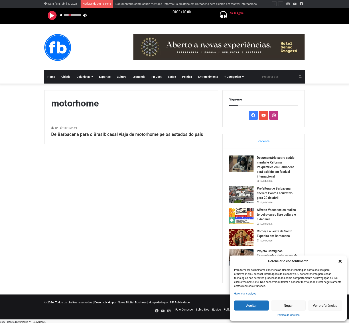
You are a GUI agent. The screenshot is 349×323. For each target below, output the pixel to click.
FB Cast (157, 76)
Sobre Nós (202, 310)
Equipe (216, 310)
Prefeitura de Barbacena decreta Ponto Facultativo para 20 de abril (275, 193)
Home (51, 76)
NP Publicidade (180, 303)
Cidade (66, 76)
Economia (138, 76)
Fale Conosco (184, 310)
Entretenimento (208, 76)
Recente (264, 141)
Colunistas (83, 76)
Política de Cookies (288, 315)
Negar (288, 306)
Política (187, 76)
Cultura (121, 76)
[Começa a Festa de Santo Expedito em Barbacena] (241, 237)
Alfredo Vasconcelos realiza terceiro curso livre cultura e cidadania (276, 214)
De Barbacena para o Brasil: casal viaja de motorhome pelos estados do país (127, 134)
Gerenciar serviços (245, 293)
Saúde (172, 76)
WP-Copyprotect (36, 320)
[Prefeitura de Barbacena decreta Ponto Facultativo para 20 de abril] (241, 194)
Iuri (56, 128)
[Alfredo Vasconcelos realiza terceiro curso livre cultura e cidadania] (241, 216)
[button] (340, 261)
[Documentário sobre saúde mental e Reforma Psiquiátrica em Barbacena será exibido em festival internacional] (241, 164)
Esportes (105, 76)
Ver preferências (325, 306)
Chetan (22, 320)
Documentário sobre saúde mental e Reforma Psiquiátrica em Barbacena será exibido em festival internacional (186, 4)
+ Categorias (232, 76)
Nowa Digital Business (132, 303)
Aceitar (251, 306)
